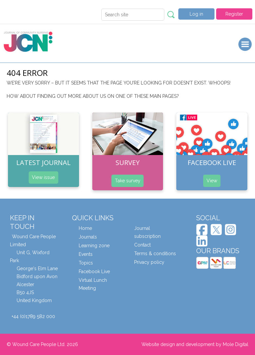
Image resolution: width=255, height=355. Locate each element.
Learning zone (94, 245)
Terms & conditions (155, 253)
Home (85, 228)
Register (234, 14)
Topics (86, 263)
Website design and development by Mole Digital (194, 344)
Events (86, 254)
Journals (88, 237)
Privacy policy (149, 262)
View (212, 180)
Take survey (127, 180)
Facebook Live (94, 271)
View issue (43, 177)
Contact (142, 245)
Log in (196, 14)
